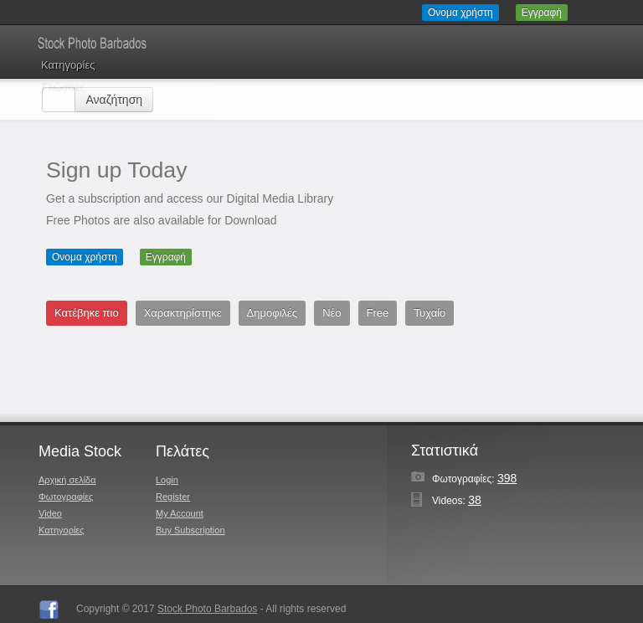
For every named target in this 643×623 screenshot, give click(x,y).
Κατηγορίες (68, 65)
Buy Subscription (190, 530)
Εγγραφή (542, 12)
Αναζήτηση (113, 99)
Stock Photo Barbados (207, 609)
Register (173, 497)
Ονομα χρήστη (460, 12)
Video (50, 513)
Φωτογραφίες (66, 497)
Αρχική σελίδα (67, 480)
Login (167, 480)
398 (507, 478)
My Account (179, 513)
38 (474, 500)
